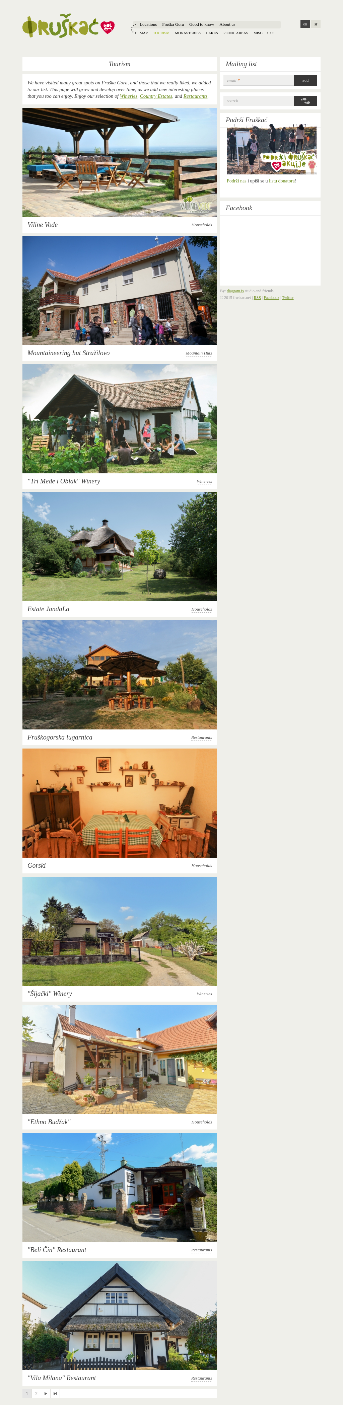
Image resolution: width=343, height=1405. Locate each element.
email (233, 80)
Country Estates (156, 96)
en (305, 24)
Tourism (161, 33)
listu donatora (282, 180)
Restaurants (196, 96)
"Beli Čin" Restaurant (56, 1249)
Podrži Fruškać (246, 120)
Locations (148, 24)
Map (144, 33)
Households (202, 224)
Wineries (129, 96)
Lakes (212, 33)
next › (45, 1393)
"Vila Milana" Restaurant (61, 1378)
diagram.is (235, 291)
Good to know (201, 24)
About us (227, 24)
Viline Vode (42, 224)
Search (232, 100)
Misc (258, 33)
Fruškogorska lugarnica (59, 737)
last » (55, 1393)
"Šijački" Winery (49, 993)
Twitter (287, 297)
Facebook (239, 208)
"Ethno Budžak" (48, 1121)
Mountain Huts (199, 353)
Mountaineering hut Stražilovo (68, 353)
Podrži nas (237, 180)
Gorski (36, 865)
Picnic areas (235, 33)
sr (316, 24)
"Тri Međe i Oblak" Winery (63, 481)
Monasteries (188, 33)
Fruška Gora (173, 24)
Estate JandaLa (48, 609)
